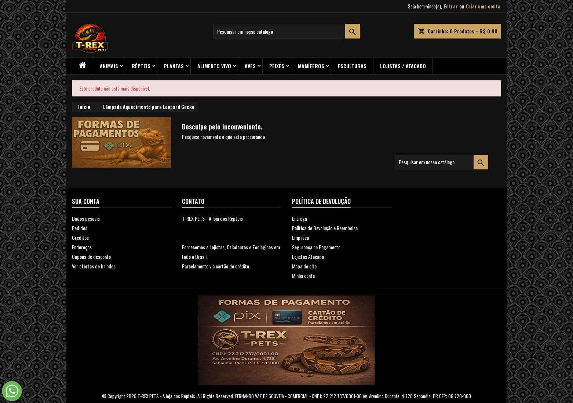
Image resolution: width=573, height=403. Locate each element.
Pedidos (79, 228)
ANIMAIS (109, 66)
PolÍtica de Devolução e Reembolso (325, 228)
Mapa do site (304, 266)
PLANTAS (174, 66)
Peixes (276, 66)
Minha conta (303, 275)
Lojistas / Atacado (403, 66)
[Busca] (286, 31)
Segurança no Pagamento (316, 247)
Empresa (300, 237)
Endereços (82, 247)
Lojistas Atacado (308, 256)
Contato (193, 201)
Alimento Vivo (214, 66)
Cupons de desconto (91, 256)
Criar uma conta (483, 6)
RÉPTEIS (141, 66)
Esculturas (352, 66)
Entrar (451, 6)
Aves (250, 66)
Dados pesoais (86, 218)
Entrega (299, 218)
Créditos (80, 237)
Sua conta (85, 201)
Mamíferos (311, 66)
